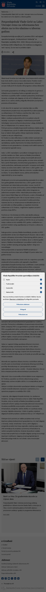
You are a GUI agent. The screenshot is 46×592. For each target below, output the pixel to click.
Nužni (8, 280)
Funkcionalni (10, 284)
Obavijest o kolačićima (16, 299)
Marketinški (10, 292)
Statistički (9, 288)
